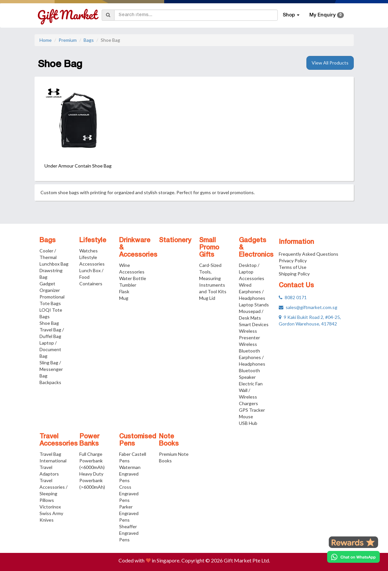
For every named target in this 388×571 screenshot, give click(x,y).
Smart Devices (254, 324)
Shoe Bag (49, 323)
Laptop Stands (254, 304)
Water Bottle (132, 278)
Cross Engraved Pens (129, 493)
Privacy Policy (293, 260)
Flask (124, 291)
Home (45, 40)
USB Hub (248, 423)
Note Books (169, 440)
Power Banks (89, 440)
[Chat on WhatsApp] (353, 557)
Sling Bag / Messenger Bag (51, 369)
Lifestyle (92, 241)
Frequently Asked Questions (308, 254)
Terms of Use (292, 267)
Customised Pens (137, 440)
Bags (89, 40)
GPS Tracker (252, 410)
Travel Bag (50, 454)
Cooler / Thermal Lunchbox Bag (53, 257)
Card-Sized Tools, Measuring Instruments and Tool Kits (212, 278)
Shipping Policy (294, 273)
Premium (68, 40)
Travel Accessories (58, 440)
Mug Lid (207, 298)
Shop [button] (291, 15)
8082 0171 (293, 297)
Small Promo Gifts (209, 248)
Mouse (246, 416)
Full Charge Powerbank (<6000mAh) (92, 460)
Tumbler (127, 285)
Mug (123, 298)
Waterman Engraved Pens (130, 473)
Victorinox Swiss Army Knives (51, 513)
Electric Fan (251, 383)
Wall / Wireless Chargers (248, 396)
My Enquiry (326, 15)
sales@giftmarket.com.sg (308, 307)
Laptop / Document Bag (50, 349)
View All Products (330, 62)
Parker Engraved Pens (129, 513)
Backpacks (50, 382)
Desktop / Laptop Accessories (251, 271)
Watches (88, 250)
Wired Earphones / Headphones (252, 291)
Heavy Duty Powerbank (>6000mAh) (92, 480)
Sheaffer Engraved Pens (129, 533)
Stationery (175, 241)
